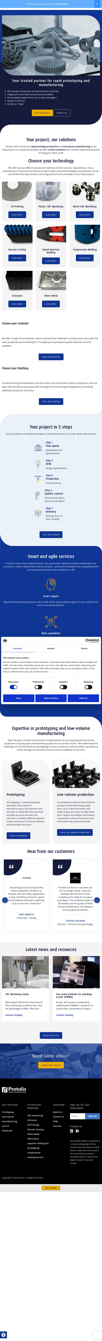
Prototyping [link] (8, 1118)
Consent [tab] (17, 648)
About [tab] (84, 648)
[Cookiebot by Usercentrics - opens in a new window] (87, 641)
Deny (18, 698)
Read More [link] (62, 4)
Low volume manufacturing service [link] (9, 1127)
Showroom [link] (7, 1136)
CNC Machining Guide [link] (17, 999)
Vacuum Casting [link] (35, 1135)
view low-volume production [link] (74, 838)
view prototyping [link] (18, 841)
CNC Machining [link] (35, 1121)
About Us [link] (57, 1118)
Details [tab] (51, 648)
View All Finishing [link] (51, 407)
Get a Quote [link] (51, 1193)
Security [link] (57, 1131)
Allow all (83, 698)
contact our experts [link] (51, 1070)
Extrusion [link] (32, 1125)
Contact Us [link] (62, 120)
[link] (3, 1334)
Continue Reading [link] (13, 1020)
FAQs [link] (55, 1127)
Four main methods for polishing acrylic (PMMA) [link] (74, 1001)
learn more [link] (17, 220)
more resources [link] (51, 1041)
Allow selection (51, 698)
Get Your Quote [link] (41, 120)
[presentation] (5, 906)
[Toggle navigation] (98, 13)
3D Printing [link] (33, 1130)
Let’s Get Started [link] (51, 540)
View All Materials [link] (51, 362)
